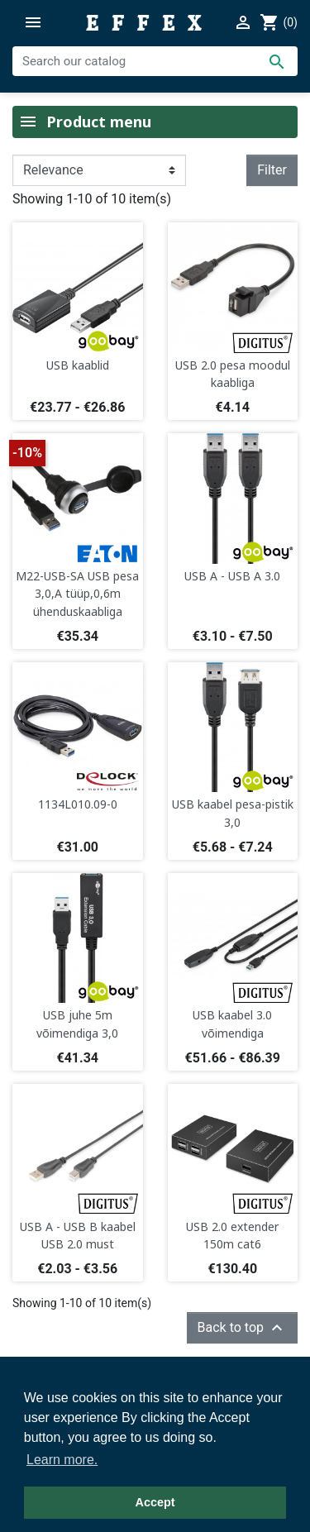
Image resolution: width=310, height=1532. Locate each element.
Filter (272, 170)
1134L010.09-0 (77, 804)
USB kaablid (77, 365)
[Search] (155, 61)
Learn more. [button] (62, 1460)
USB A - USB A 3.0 (232, 576)
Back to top (242, 1328)
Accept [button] (155, 1502)
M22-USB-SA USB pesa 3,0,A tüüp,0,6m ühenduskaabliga (77, 593)
